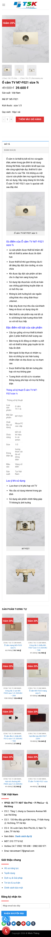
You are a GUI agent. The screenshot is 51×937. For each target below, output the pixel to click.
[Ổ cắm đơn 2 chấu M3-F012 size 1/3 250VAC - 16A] (13, 717)
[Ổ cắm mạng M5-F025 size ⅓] (13, 627)
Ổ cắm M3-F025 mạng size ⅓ (38, 692)
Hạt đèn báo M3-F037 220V (38, 737)
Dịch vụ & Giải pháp (13, 878)
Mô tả (7, 144)
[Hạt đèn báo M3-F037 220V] (38, 717)
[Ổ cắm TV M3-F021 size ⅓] (38, 763)
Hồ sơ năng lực (11, 868)
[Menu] (3, 4)
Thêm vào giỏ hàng (29, 119)
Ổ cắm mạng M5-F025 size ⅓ (13, 646)
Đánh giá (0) (10, 150)
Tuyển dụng (9, 873)
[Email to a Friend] (18, 923)
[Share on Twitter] (13, 923)
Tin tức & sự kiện (12, 882)
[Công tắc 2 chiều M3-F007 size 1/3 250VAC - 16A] (38, 627)
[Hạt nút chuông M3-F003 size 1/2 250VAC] (13, 763)
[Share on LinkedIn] (28, 923)
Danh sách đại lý (23, 836)
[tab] (25, 144)
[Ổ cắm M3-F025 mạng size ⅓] (38, 672)
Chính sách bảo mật (13, 887)
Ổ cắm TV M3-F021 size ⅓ (37, 782)
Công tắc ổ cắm (9, 78)
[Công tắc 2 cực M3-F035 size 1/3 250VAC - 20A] (13, 672)
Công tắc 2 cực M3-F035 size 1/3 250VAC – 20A (13, 693)
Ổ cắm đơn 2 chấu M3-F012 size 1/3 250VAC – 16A (13, 738)
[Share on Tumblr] (33, 923)
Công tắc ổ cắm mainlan (31, 78)
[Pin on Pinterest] (23, 923)
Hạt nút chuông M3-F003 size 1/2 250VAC (13, 782)
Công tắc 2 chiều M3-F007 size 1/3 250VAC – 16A (38, 647)
